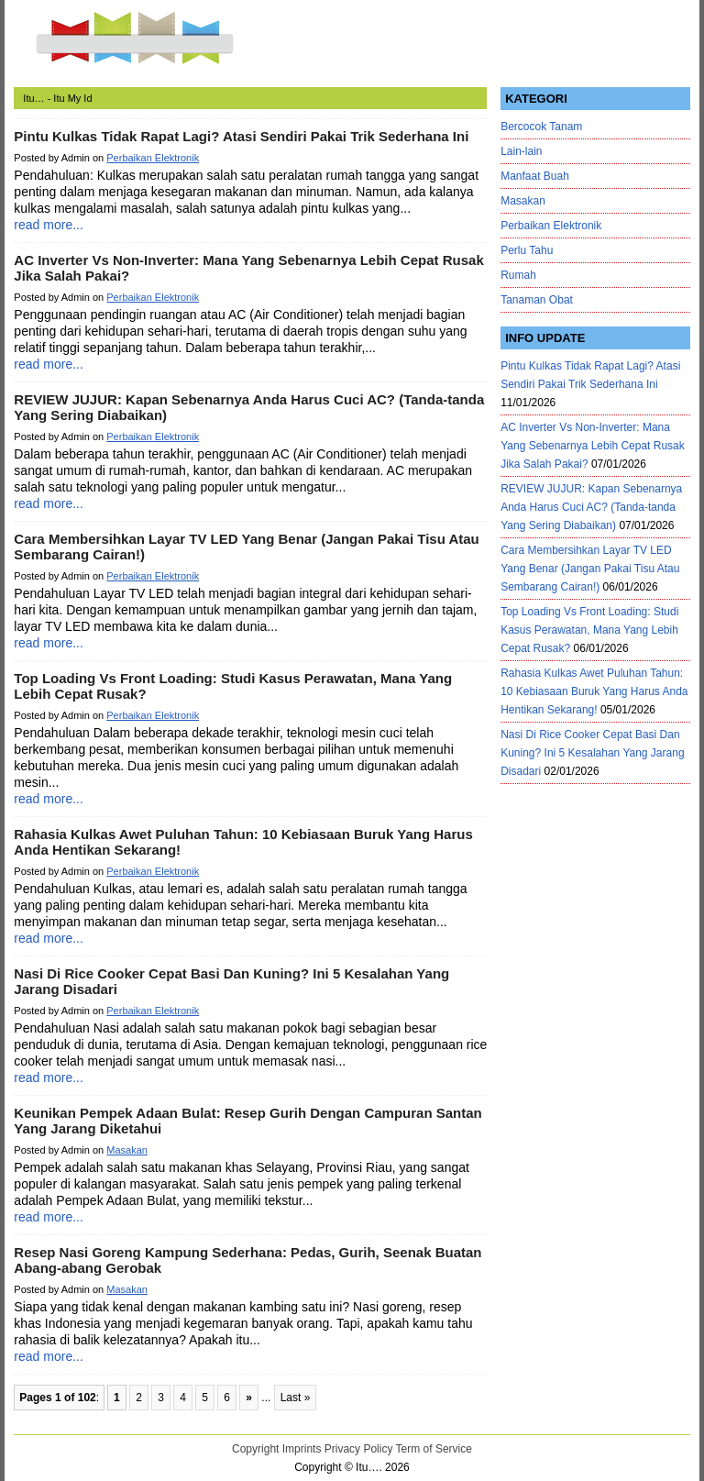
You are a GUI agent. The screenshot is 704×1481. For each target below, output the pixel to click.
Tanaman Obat (536, 299)
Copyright (255, 1448)
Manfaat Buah (534, 176)
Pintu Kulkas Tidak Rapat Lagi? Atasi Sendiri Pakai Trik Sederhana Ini (241, 136)
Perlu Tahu (526, 250)
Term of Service (434, 1448)
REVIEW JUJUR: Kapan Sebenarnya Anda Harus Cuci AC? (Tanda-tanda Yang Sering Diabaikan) (591, 507)
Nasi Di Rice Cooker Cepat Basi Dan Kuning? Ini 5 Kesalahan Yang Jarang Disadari (592, 753)
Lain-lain (521, 151)
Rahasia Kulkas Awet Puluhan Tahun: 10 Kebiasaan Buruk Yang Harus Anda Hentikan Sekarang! (594, 691)
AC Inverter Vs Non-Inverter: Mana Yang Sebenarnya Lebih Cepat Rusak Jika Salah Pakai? (592, 445)
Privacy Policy (358, 1448)
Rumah (518, 275)
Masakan (127, 1149)
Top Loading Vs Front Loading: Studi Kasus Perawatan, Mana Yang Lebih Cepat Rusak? (589, 630)
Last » (295, 1397)
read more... (48, 224)
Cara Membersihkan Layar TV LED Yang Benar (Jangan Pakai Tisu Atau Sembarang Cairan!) (589, 568)
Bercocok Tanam (541, 126)
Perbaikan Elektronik (152, 157)
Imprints (302, 1448)
